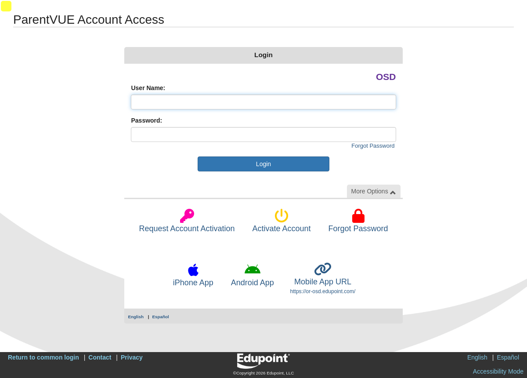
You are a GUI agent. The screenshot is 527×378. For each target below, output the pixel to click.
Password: (146, 120)
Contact (99, 357)
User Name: (148, 87)
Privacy (132, 357)
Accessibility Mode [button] (498, 371)
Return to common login (43, 357)
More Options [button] (373, 191)
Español (160, 316)
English (136, 316)
